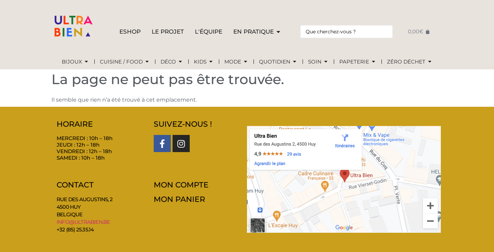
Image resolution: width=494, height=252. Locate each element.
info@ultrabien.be (83, 222)
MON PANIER (179, 199)
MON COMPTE (181, 185)
